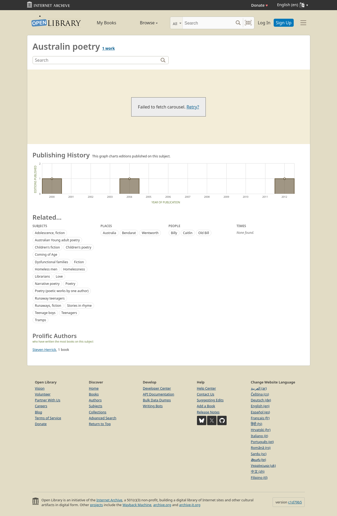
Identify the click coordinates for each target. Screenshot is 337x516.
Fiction (79, 262)
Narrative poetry (47, 283)
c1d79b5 (295, 502)
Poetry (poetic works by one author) (62, 291)
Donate (259, 5)
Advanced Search (103, 418)
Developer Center (157, 388)
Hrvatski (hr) (261, 429)
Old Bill (203, 233)
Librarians (42, 276)
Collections (98, 412)
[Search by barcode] (248, 23)
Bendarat (129, 233)
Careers (41, 406)
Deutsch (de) (261, 400)
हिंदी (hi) (256, 423)
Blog (38, 412)
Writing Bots (153, 406)
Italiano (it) (259, 435)
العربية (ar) (259, 388)
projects (96, 504)
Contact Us (205, 394)
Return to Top (100, 423)
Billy (174, 233)
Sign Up (283, 23)
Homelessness (74, 269)
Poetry (70, 283)
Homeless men (46, 269)
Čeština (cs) (260, 394)
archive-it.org (189, 504)
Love (59, 276)
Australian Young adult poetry (57, 240)
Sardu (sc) (258, 453)
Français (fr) (260, 418)
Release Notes (208, 412)
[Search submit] (238, 23)
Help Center (206, 388)
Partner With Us (47, 400)
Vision (40, 388)
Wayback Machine (136, 504)
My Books (106, 23)
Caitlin (187, 233)
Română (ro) (261, 447)
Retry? (193, 107)
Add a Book (206, 406)
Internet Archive (109, 500)
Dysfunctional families (51, 262)
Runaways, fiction (48, 305)
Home (94, 388)
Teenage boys (45, 313)
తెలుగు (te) (258, 459)
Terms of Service (48, 418)
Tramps (40, 320)
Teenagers (69, 313)
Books (94, 394)
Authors (95, 400)
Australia (109, 233)
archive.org (162, 504)
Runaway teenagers (50, 298)
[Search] (208, 23)
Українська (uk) (263, 465)
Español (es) (260, 412)
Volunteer (43, 394)
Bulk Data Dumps (157, 400)
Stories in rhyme (79, 305)
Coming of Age (46, 254)
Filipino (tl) (259, 477)
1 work (108, 48)
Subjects (95, 406)
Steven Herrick (44, 349)
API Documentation (158, 394)
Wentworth (150, 233)
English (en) (260, 406)
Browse (143, 23)
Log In (264, 23)
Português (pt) (262, 441)
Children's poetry (78, 247)
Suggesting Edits (210, 400)
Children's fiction (47, 247)
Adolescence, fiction (50, 233)
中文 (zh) (258, 471)
